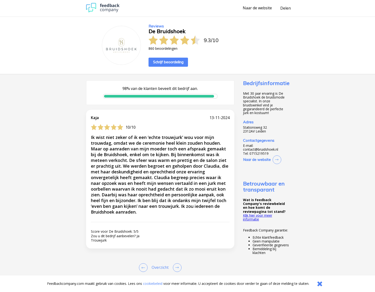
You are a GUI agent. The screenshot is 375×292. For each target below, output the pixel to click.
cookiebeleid (152, 283)
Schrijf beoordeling (168, 62)
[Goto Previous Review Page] (144, 267)
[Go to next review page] (176, 267)
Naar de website (257, 8)
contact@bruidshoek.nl (260, 149)
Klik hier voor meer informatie (257, 217)
